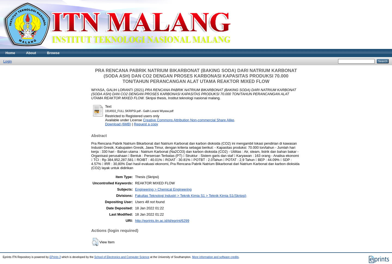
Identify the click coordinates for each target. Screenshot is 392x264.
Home (10, 53)
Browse (53, 53)
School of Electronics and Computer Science (121, 257)
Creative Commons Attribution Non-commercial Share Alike (188, 120)
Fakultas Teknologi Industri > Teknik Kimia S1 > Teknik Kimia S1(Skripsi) (190, 196)
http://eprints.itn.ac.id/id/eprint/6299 (162, 221)
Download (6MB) (118, 124)
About (31, 53)
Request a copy (146, 124)
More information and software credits (215, 257)
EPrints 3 (55, 257)
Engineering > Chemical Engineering (163, 189)
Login (7, 61)
